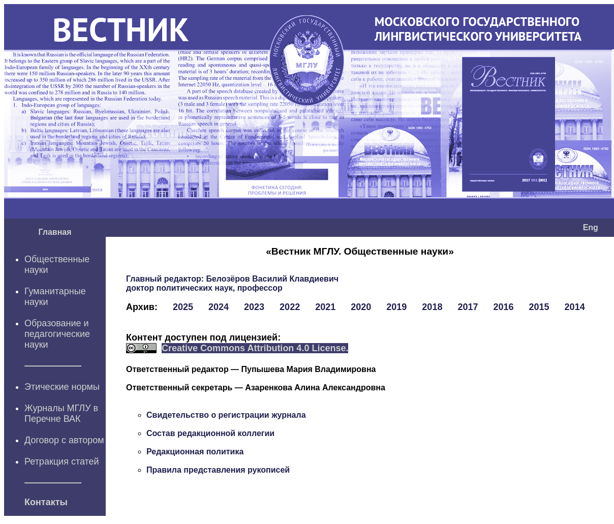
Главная (54, 232)
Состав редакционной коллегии (210, 433)
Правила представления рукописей (218, 470)
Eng (590, 227)
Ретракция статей (61, 461)
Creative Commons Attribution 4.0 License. (255, 348)
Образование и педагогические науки (57, 334)
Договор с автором (64, 440)
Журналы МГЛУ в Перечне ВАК (61, 413)
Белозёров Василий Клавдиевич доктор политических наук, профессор (232, 283)
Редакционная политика (194, 451)
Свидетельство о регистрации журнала (226, 415)
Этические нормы (62, 387)
